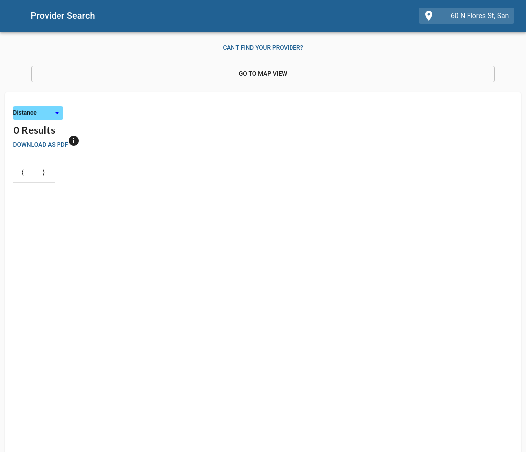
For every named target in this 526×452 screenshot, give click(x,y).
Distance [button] (25, 112)
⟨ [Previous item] (22, 172)
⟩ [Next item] (43, 172)
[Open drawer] (13, 16)
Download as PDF (40, 144)
